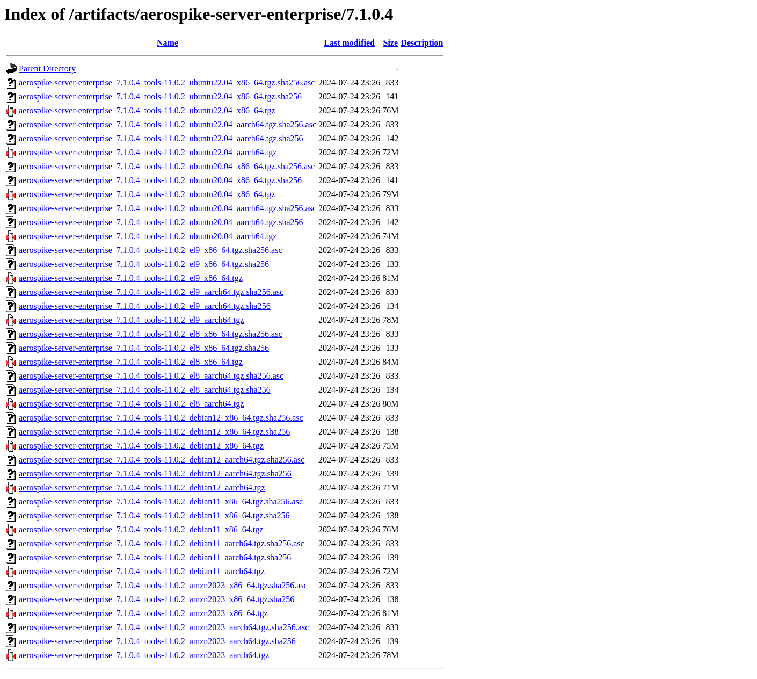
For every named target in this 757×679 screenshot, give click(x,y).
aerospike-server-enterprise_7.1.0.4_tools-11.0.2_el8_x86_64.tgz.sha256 (144, 347)
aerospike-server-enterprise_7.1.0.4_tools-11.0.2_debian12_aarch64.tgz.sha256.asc (161, 459)
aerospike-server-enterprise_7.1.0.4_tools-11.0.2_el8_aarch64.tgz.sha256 (145, 389)
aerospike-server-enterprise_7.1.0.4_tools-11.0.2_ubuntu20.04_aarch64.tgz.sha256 (161, 222)
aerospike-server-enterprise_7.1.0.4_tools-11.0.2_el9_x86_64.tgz (131, 278)
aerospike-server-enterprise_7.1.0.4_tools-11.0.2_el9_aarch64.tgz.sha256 (145, 305)
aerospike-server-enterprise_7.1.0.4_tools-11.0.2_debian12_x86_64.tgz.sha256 (154, 431)
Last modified (349, 42)
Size (390, 42)
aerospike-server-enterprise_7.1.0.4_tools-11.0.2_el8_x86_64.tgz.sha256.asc (150, 333)
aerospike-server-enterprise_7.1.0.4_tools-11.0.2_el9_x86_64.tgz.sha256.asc (150, 250)
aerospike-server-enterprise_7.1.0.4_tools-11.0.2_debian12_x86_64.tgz (141, 445)
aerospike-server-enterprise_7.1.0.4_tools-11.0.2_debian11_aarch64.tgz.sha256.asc (161, 543)
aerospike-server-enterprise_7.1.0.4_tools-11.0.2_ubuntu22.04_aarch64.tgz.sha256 (161, 138)
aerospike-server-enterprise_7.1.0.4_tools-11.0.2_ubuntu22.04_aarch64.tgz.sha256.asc (167, 124)
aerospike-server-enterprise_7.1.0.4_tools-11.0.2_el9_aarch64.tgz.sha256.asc (151, 292)
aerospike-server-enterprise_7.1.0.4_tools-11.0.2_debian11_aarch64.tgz (142, 571)
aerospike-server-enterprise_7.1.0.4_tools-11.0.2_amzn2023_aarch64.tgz (144, 655)
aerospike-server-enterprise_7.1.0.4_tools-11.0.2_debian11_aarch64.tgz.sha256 (155, 557)
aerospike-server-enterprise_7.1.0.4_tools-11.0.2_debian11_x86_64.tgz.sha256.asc (161, 501)
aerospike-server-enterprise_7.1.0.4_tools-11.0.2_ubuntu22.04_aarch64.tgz (147, 152)
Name (167, 42)
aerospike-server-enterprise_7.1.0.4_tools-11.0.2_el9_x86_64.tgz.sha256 (144, 264)
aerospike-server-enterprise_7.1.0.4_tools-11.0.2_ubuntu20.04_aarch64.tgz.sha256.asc (167, 208)
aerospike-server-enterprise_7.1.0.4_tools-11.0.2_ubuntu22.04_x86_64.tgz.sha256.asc (167, 82)
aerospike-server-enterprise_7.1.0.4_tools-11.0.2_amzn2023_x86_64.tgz (143, 613)
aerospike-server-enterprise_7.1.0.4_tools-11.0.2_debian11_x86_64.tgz (141, 529)
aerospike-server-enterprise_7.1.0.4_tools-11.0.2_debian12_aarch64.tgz (142, 487)
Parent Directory (47, 68)
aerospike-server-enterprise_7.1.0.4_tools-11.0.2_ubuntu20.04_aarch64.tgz (147, 236)
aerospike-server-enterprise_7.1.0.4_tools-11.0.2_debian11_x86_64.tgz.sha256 (154, 515)
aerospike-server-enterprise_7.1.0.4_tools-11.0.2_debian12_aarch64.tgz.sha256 (155, 473)
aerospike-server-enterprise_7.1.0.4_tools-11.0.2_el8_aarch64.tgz (131, 403)
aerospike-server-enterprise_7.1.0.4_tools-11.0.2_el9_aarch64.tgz (131, 319)
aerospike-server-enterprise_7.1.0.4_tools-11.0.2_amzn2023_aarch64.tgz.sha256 (157, 641)
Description (422, 42)
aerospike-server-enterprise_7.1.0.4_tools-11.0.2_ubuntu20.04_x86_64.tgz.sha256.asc (167, 166)
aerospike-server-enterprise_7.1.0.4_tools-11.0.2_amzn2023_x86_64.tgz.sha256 (156, 599)
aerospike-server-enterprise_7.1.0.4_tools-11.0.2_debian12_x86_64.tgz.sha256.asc (161, 417)
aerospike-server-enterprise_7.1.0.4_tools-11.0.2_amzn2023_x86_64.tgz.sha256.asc (163, 585)
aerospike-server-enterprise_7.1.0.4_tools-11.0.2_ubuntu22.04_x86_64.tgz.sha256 (160, 96)
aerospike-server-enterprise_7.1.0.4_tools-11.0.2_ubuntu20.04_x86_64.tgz (147, 194)
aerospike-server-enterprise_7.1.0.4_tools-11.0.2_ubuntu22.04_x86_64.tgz (147, 110)
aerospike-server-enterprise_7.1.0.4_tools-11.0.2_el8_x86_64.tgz (131, 361)
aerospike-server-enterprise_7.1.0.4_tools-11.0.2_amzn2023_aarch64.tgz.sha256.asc (164, 627)
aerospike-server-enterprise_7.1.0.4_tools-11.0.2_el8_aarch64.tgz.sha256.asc (151, 375)
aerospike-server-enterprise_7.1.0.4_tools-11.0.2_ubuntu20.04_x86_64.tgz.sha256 (160, 180)
